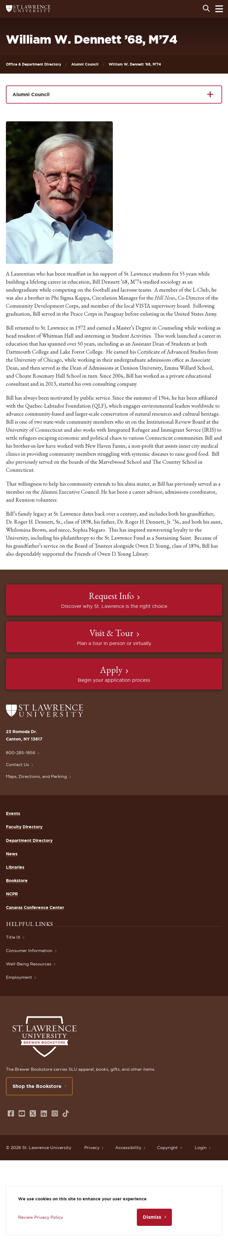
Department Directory (29, 840)
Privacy (91, 1147)
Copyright (167, 1147)
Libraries (15, 867)
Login (201, 1147)
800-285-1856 (20, 752)
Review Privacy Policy (40, 1217)
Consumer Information (29, 950)
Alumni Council (85, 64)
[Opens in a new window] (11, 1113)
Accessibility (128, 1147)
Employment (19, 977)
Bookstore (17, 880)
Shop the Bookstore (36, 1086)
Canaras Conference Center (35, 907)
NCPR (12, 894)
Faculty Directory (24, 826)
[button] (59, 192)
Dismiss (152, 1217)
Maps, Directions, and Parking (36, 776)
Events (13, 813)
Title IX (13, 937)
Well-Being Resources (28, 964)
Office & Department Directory (33, 64)
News (12, 853)
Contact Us (17, 764)
